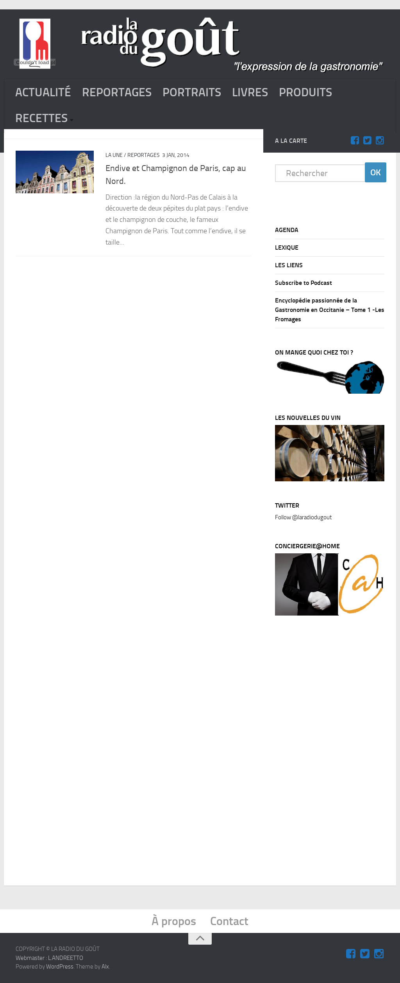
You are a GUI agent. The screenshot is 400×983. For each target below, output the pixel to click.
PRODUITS (305, 92)
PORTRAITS (191, 92)
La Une (114, 155)
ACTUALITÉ (43, 92)
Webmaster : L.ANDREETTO (49, 957)
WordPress (59, 966)
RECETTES (41, 118)
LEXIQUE (286, 247)
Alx (105, 966)
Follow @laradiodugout (303, 517)
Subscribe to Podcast (303, 282)
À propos (174, 921)
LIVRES (250, 92)
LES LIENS (289, 265)
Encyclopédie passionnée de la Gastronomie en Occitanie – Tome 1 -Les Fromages (329, 310)
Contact (229, 921)
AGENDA (286, 230)
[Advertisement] (333, 752)
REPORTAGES (117, 92)
